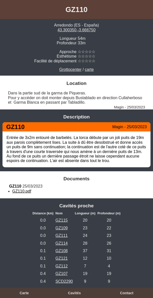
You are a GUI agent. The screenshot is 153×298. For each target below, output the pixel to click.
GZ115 (62, 220)
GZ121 (62, 258)
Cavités (74, 293)
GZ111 (62, 235)
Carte (24, 293)
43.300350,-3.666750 (77, 30)
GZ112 (62, 266)
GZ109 (62, 228)
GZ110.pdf (21, 191)
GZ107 (62, 273)
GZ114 (62, 243)
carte (89, 69)
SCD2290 (64, 281)
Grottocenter (70, 69)
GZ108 (62, 251)
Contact (127, 293)
